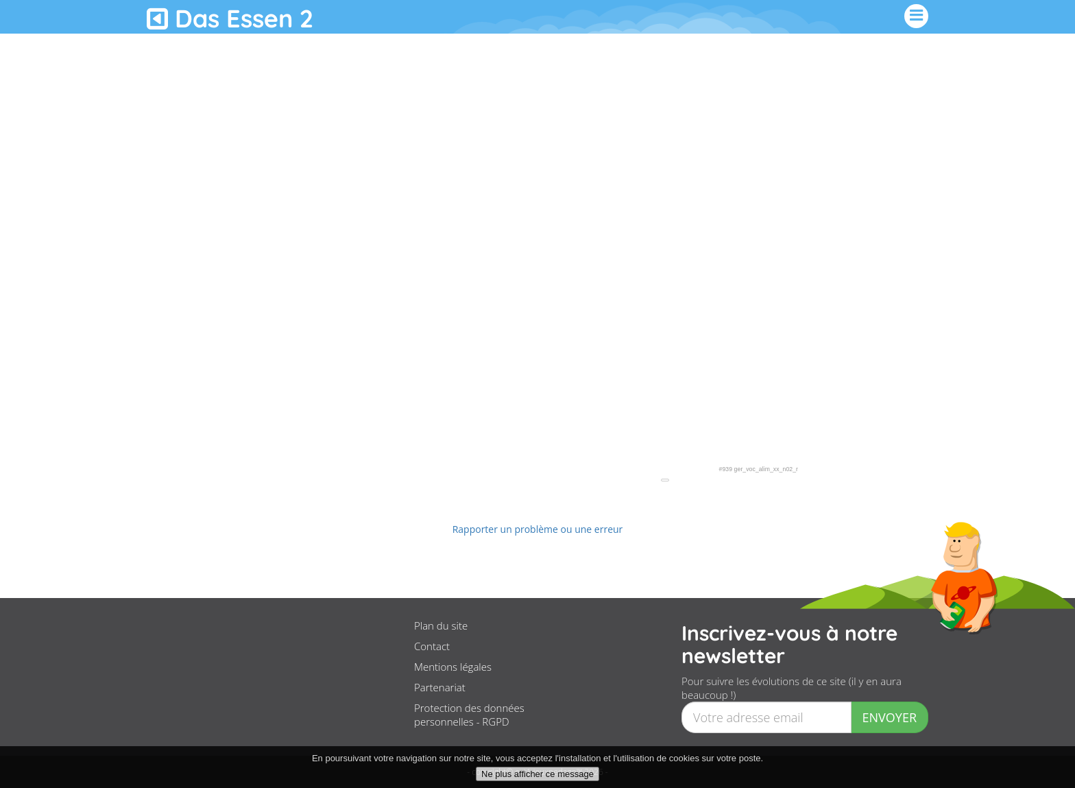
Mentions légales (453, 666)
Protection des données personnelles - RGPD (469, 714)
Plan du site (441, 625)
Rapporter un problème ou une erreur (537, 529)
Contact (432, 646)
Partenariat (440, 687)
